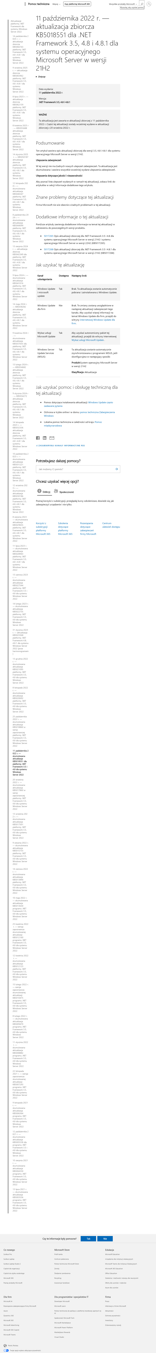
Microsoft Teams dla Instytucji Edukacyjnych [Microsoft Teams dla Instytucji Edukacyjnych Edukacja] (121, 1264)
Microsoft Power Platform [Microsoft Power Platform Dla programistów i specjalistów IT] (63, 1327)
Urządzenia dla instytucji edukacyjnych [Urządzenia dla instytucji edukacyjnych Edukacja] (119, 1259)
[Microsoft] (14, 4)
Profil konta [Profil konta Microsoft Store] (58, 1254)
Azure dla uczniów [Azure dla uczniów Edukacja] (111, 1287)
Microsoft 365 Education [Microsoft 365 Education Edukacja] (114, 1268)
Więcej (55, 4)
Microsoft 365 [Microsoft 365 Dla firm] (9, 1320)
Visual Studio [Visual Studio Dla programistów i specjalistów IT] (59, 1337)
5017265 (48, 235)
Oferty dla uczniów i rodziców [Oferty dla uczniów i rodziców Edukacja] (115, 1283)
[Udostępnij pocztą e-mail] (50, 437)
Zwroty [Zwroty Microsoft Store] (56, 1268)
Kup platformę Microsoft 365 (77, 4)
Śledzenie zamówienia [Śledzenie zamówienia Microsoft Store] (62, 1273)
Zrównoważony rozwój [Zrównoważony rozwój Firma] (113, 1325)
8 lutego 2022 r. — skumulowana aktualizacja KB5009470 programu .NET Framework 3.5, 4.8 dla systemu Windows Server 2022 (20, 1027)
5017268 (48, 249)
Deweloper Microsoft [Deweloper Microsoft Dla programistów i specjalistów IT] (62, 1301)
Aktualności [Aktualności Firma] (109, 1311)
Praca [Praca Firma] (107, 1301)
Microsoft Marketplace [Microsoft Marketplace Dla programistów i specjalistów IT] (62, 1323)
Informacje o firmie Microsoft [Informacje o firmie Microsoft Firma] (115, 1306)
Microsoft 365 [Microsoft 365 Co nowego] (9, 1278)
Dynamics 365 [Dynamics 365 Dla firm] (9, 1315)
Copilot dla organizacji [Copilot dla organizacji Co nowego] (12, 1268)
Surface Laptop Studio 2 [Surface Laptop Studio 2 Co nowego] (12, 1264)
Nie (105, 1238)
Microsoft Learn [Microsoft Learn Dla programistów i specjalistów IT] (60, 1306)
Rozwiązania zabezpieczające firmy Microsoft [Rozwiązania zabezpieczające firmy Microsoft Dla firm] (20, 1306)
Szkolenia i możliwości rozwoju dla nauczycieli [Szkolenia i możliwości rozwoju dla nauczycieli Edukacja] (121, 1278)
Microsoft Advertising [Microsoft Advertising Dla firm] (11, 1325)
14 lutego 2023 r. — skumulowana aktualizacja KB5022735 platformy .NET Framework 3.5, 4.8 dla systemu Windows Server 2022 (21, 614)
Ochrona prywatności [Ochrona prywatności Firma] (112, 1315)
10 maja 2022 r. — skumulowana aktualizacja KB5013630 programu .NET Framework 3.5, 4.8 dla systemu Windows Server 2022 (20, 908)
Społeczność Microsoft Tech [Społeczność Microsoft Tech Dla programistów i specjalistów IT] (64, 1318)
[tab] (44, 492)
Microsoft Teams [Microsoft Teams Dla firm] (10, 1335)
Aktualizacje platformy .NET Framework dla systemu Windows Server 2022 (19, 26)
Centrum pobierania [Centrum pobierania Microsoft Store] (61, 1259)
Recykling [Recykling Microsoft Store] (57, 1278)
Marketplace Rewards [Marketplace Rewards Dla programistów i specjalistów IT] (62, 1332)
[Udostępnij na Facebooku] (38, 437)
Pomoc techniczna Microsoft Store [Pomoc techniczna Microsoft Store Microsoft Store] (66, 1264)
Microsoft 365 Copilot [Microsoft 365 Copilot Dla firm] (11, 1330)
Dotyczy (41, 76)
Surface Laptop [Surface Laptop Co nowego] (9, 1259)
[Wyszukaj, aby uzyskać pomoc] (141, 3)
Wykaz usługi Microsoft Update (88, 339)
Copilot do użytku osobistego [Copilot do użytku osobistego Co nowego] (14, 1273)
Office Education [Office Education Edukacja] (111, 1273)
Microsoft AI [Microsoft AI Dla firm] (8, 1301)
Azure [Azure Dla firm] (6, 1311)
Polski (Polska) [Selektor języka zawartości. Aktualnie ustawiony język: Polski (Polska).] (13, 1345)
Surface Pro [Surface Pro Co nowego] (8, 1254)
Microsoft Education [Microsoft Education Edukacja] (112, 1254)
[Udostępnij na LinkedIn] (43, 437)
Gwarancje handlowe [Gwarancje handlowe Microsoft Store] (62, 1283)
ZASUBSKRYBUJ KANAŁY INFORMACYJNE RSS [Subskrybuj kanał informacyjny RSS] (61, 445)
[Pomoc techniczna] (38, 4)
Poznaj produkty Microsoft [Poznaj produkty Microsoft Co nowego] (13, 1283)
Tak (88, 1238)
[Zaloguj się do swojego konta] (148, 4)
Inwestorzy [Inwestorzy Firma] (109, 1320)
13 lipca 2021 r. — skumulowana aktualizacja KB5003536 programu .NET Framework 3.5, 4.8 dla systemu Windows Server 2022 (20, 1200)
